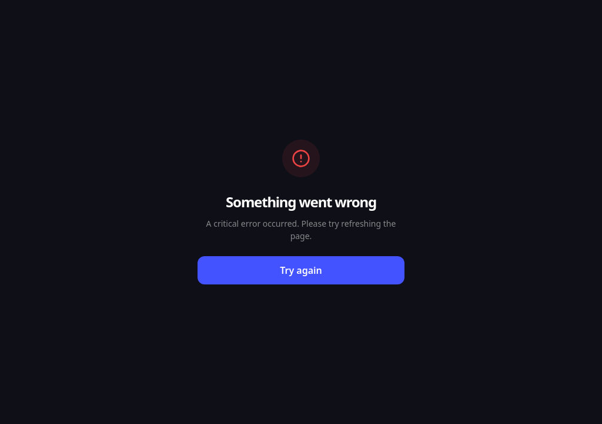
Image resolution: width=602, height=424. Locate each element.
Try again (301, 270)
